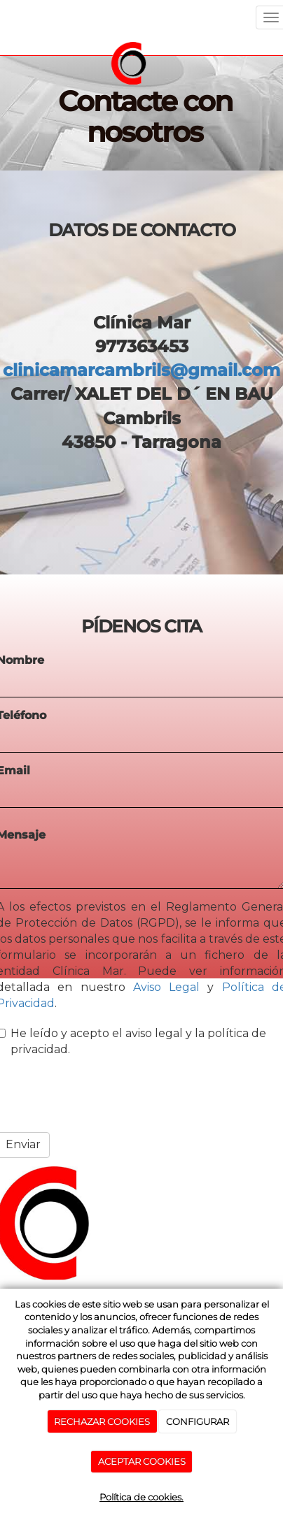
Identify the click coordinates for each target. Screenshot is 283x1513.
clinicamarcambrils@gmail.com (141, 370)
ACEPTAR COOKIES (142, 1461)
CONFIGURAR (197, 1421)
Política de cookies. (141, 1497)
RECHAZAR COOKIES (102, 1421)
